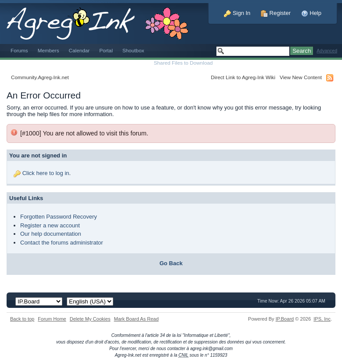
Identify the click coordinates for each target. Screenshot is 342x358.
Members (48, 50)
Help (311, 13)
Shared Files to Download (183, 63)
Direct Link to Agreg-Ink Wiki (243, 77)
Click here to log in (45, 173)
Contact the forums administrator (61, 242)
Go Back (171, 263)
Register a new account (50, 225)
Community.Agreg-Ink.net (40, 77)
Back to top (22, 318)
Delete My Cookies (90, 318)
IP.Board (285, 318)
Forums (19, 50)
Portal (106, 50)
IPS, (322, 318)
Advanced (327, 50)
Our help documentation (50, 233)
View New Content (301, 77)
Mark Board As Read (136, 318)
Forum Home (52, 318)
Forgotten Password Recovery (58, 216)
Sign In (237, 13)
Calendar (79, 50)
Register (276, 13)
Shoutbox (133, 50)
